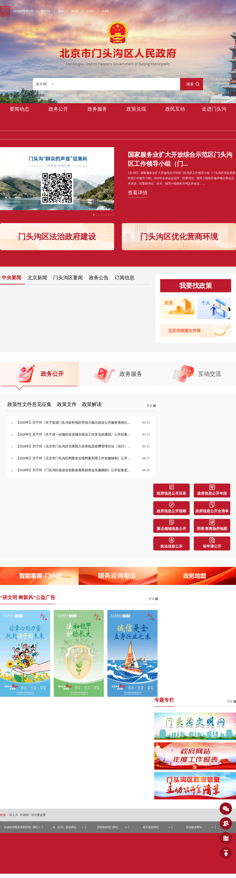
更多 (149, 405)
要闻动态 (19, 109)
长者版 (105, 11)
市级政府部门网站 (112, 827)
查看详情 (138, 192)
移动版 (75, 11)
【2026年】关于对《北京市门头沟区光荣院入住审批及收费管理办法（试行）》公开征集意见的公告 (74, 446)
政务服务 (97, 109)
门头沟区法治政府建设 (57, 236)
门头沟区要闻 (68, 277)
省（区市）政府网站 (68, 827)
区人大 (13, 814)
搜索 (189, 84)
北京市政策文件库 (184, 330)
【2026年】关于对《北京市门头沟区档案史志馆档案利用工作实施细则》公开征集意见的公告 (74, 458)
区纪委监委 (38, 814)
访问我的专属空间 (23, 11)
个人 (205, 302)
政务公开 (58, 109)
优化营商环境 (56, 95)
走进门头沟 (214, 109)
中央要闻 (11, 277)
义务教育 (72, 95)
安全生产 (85, 95)
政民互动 (175, 109)
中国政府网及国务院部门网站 (22, 827)
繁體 (61, 11)
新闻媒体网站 (199, 827)
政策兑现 (136, 109)
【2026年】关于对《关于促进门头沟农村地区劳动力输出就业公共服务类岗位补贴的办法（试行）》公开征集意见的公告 (74, 422)
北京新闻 (37, 277)
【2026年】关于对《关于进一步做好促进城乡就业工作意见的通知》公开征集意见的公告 (74, 434)
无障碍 (90, 11)
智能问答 (46, 11)
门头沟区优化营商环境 (179, 236)
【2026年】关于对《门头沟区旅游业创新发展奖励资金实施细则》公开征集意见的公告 (74, 470)
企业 (168, 302)
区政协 (24, 814)
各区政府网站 (156, 827)
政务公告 (99, 277)
